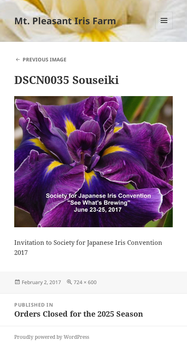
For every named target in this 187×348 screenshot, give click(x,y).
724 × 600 (85, 282)
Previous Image (45, 59)
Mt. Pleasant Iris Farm (65, 20)
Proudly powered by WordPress (51, 336)
